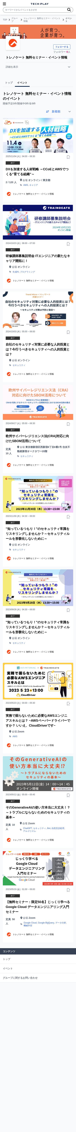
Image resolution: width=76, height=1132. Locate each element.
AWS (25, 185)
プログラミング (27, 272)
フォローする (61, 47)
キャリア (33, 185)
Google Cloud (30, 923)
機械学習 (28, 925)
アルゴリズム (29, 831)
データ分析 (60, 923)
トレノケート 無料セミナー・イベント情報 (41, 19)
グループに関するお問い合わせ (20, 977)
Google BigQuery (46, 923)
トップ (6, 959)
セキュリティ (19, 365)
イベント (8, 968)
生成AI (16, 272)
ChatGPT (27, 828)
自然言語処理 (57, 828)
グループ (14, 19)
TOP (5, 20)
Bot (48, 828)
